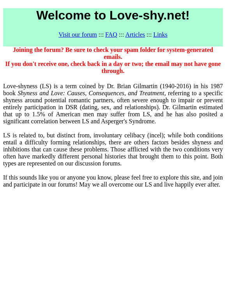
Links (160, 34)
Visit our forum (77, 34)
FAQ (111, 34)
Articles (135, 34)
